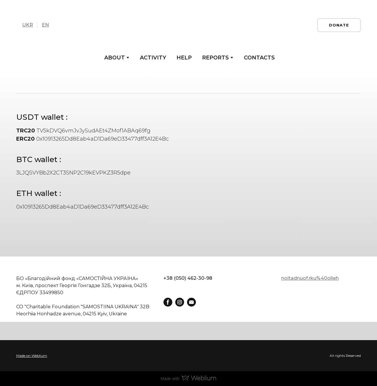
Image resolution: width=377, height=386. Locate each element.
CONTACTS (259, 57)
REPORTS (215, 57)
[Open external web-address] (188, 356)
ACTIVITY (153, 57)
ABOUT (114, 57)
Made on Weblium (31, 355)
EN (45, 25)
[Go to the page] (188, 25)
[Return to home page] (85, 267)
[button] (339, 25)
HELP (184, 57)
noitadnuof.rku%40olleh (310, 278)
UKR (27, 25)
